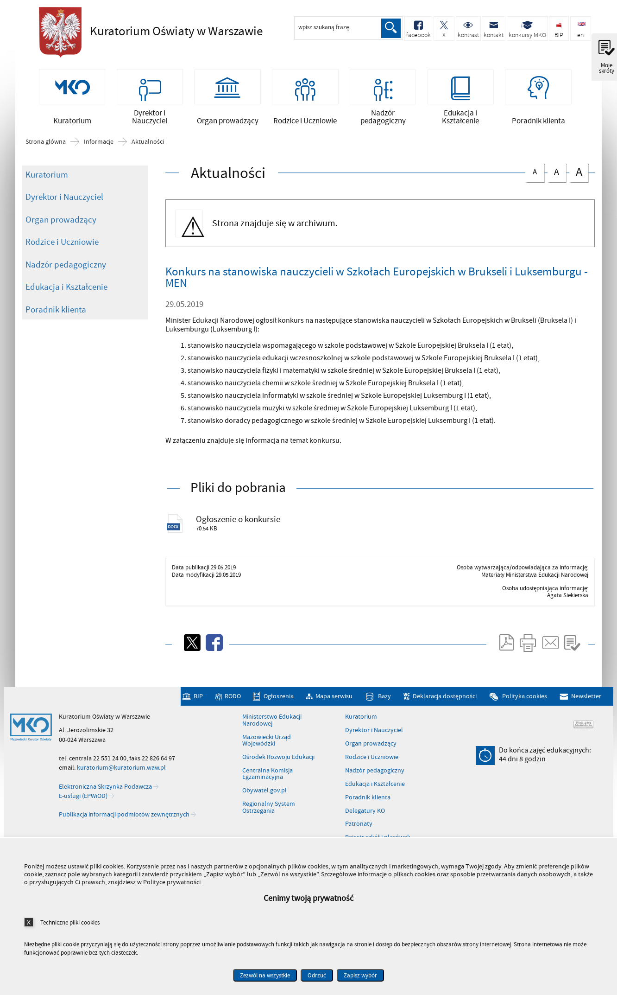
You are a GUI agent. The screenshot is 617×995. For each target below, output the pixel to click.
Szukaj (390, 28)
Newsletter (586, 711)
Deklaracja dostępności (445, 711)
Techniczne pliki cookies (70, 922)
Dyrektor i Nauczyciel (64, 208)
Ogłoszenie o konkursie (246, 533)
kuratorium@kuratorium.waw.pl (121, 782)
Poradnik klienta (55, 321)
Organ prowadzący (60, 231)
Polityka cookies (524, 711)
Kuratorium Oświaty (164, 31)
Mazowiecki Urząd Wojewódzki (266, 756)
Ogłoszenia (279, 711)
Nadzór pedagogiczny (65, 276)
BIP (198, 711)
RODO (233, 711)
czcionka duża (578, 183)
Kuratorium (46, 186)
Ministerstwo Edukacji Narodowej (272, 736)
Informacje (98, 153)
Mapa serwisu (334, 711)
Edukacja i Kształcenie (66, 298)
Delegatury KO (365, 826)
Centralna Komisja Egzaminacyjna (267, 789)
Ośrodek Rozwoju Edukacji (278, 772)
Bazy (384, 711)
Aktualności (148, 153)
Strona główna (45, 153)
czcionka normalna (534, 182)
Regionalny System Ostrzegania (268, 822)
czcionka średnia (557, 182)
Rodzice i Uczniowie (62, 253)
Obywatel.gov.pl (264, 806)
